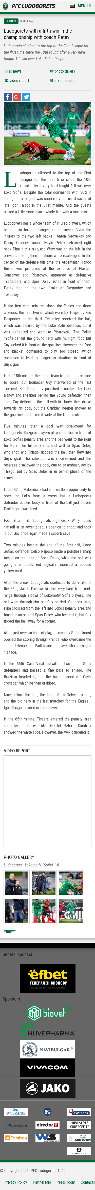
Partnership (42, 1182)
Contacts (88, 1182)
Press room (65, 1182)
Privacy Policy (15, 1182)
